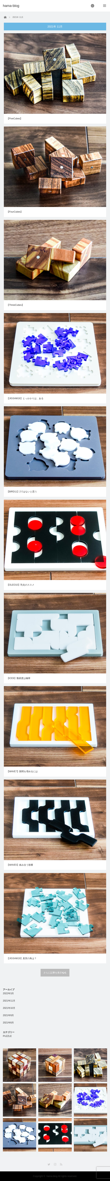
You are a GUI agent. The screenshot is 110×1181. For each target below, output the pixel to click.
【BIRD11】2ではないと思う (22, 491)
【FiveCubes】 (14, 118)
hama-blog (52, 1176)
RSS (61, 1164)
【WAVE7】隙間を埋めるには (22, 774)
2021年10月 (9, 1008)
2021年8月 (8, 1022)
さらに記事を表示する (55, 972)
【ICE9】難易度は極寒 (18, 678)
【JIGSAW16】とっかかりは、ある (25, 398)
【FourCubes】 (15, 211)
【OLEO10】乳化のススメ (20, 584)
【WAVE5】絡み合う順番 (20, 870)
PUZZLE (7, 1036)
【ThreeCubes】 (15, 305)
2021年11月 (9, 1000)
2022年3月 (8, 993)
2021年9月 (8, 1015)
